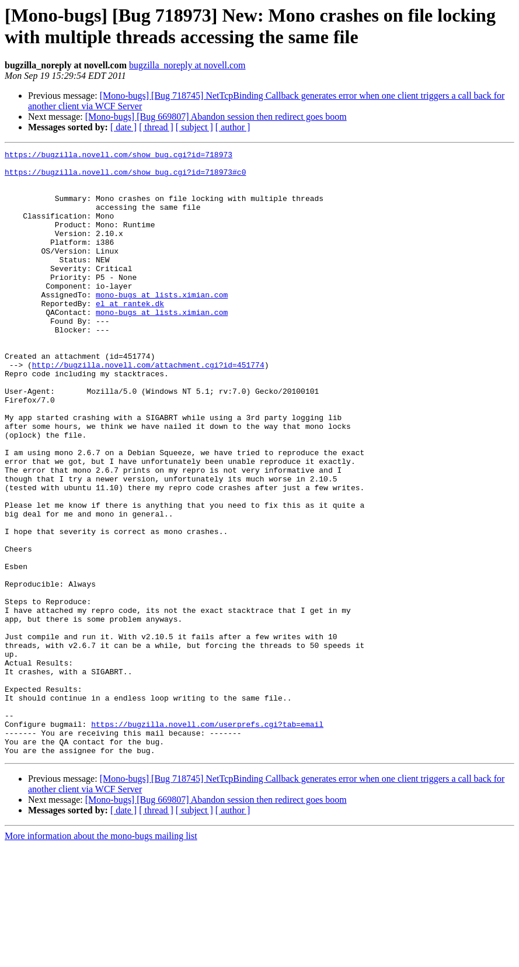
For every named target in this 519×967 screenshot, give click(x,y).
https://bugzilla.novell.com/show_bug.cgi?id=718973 (118, 156)
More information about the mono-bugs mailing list (101, 957)
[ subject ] (194, 127)
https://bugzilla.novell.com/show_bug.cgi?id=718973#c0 (125, 177)
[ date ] (123, 127)
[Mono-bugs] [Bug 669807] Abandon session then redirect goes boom (216, 117)
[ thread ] (156, 127)
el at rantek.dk (130, 335)
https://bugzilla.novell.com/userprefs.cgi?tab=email (207, 839)
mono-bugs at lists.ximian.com (162, 324)
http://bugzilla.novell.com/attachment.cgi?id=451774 (148, 408)
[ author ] (232, 127)
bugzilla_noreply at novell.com (187, 65)
